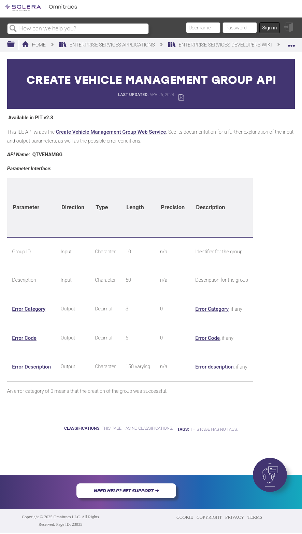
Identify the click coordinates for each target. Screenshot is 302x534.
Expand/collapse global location (291, 42)
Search (13, 29)
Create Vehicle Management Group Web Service (111, 132)
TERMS (254, 517)
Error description (214, 367)
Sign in (269, 28)
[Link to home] (40, 10)
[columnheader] (31, 208)
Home (34, 45)
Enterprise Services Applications (107, 45)
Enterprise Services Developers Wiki (220, 45)
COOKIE (184, 517)
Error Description (31, 367)
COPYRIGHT (209, 517)
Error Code (24, 338)
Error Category (28, 309)
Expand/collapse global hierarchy (15, 44)
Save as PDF (181, 97)
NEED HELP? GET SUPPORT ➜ (126, 490)
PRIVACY (234, 517)
